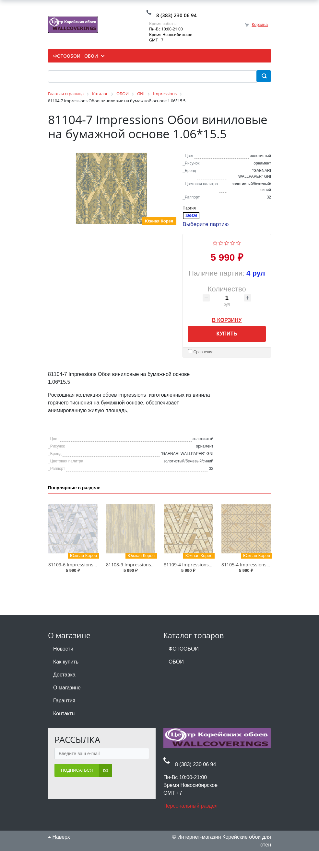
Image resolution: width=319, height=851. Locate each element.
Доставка (64, 675)
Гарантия (64, 701)
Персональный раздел (190, 806)
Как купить (65, 662)
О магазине (67, 688)
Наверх (59, 837)
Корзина (260, 24)
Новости (63, 649)
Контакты (64, 714)
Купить (226, 333)
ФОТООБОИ (184, 649)
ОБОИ (176, 662)
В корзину (227, 319)
